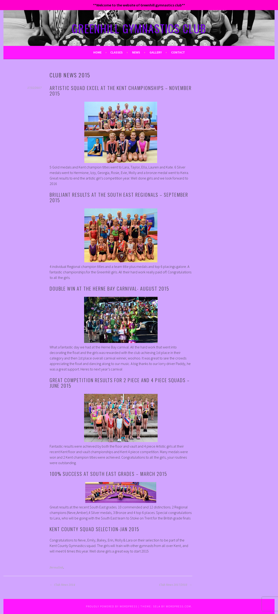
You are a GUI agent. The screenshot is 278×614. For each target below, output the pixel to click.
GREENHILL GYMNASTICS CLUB (139, 28)
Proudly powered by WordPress (111, 606)
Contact (178, 52)
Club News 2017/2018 (175, 584)
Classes (116, 52)
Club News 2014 (62, 584)
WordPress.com (178, 606)
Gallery (156, 52)
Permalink (56, 567)
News (136, 52)
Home (97, 52)
